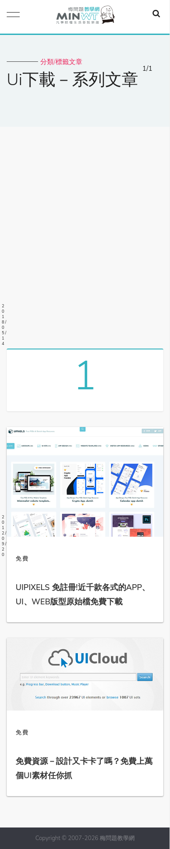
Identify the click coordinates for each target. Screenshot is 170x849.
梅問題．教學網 (85, 16)
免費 (22, 559)
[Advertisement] (85, 234)
